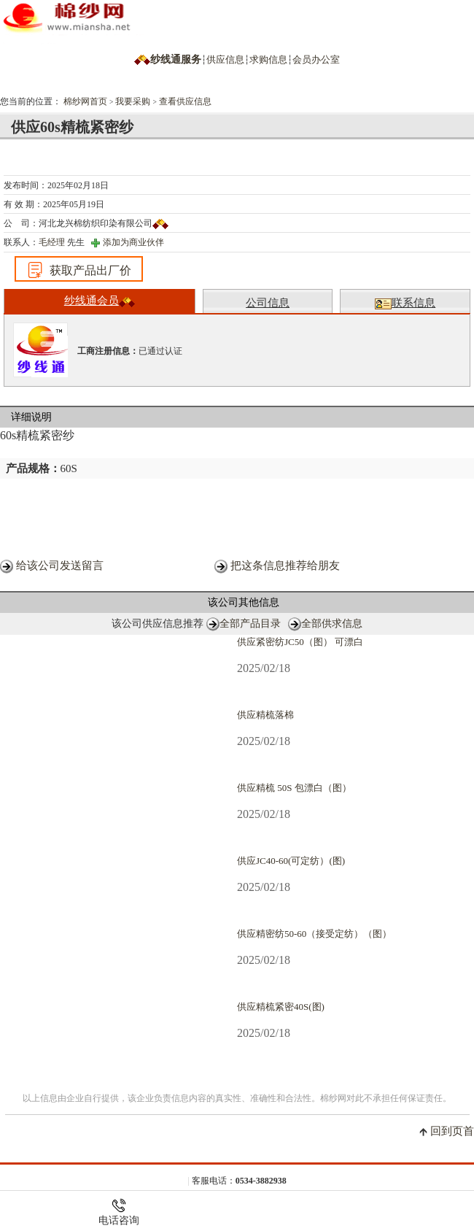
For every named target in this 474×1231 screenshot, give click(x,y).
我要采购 (132, 101)
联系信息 (405, 303)
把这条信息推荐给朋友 (285, 565)
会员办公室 (316, 59)
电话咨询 (118, 1212)
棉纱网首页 (85, 101)
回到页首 (452, 1131)
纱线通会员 (99, 301)
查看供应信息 (185, 101)
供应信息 (225, 59)
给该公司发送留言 (60, 565)
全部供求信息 (331, 623)
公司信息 (268, 303)
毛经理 (52, 242)
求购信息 (268, 59)
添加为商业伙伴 (133, 242)
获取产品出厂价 (78, 270)
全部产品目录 (250, 623)
